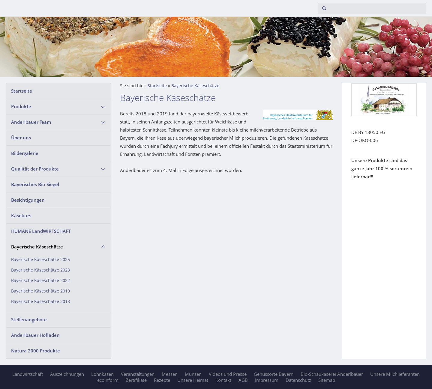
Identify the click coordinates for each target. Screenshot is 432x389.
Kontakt (223, 380)
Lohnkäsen (102, 374)
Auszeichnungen (67, 374)
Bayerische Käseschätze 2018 (40, 301)
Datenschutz (298, 380)
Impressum (266, 380)
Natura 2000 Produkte (35, 351)
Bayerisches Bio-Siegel (35, 184)
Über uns (21, 138)
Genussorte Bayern (273, 374)
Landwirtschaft (27, 374)
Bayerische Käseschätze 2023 (40, 270)
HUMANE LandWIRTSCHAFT (40, 231)
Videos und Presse (228, 374)
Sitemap (326, 380)
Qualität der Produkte (35, 169)
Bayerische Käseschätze (37, 247)
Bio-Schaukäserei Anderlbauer (332, 374)
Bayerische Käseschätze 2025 (40, 259)
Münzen (193, 374)
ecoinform (107, 380)
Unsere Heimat (192, 380)
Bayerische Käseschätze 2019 (40, 291)
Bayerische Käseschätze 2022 (40, 280)
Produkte (21, 106)
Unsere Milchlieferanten (395, 374)
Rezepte (162, 380)
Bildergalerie (24, 153)
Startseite (21, 91)
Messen (170, 374)
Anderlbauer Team (31, 122)
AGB (243, 380)
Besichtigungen (28, 200)
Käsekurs (21, 215)
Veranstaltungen (137, 374)
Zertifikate (136, 380)
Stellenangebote (29, 319)
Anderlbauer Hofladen (35, 335)
